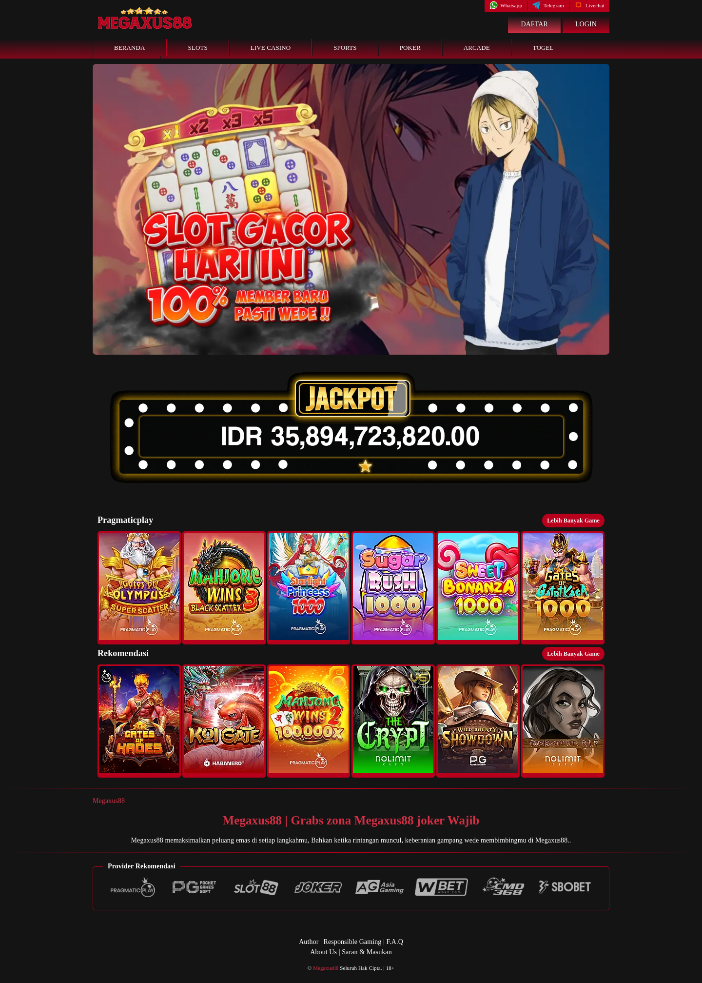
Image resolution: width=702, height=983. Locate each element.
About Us (323, 952)
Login (586, 24)
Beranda (129, 47)
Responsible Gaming (353, 941)
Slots (198, 47)
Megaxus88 (109, 800)
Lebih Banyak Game (573, 520)
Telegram (548, 5)
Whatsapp (505, 5)
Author (308, 941)
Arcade (477, 47)
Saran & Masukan (367, 952)
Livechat (589, 5)
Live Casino (271, 47)
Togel (543, 47)
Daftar (534, 24)
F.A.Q (394, 941)
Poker (410, 47)
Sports (345, 47)
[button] (139, 587)
